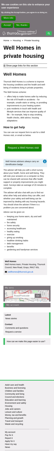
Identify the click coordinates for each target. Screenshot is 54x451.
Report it (9, 438)
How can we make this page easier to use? (26, 341)
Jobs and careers (12, 409)
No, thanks (21, 25)
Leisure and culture (13, 412)
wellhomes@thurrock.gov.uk (20, 272)
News (7, 447)
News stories (11, 318)
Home (6, 40)
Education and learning (15, 400)
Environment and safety (15, 403)
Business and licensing (15, 388)
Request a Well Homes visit (23, 147)
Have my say (11, 444)
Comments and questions (16, 328)
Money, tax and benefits (15, 415)
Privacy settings (27, 31)
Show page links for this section (20, 65)
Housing (17, 40)
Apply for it (9, 441)
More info (8, 18)
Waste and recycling (14, 424)
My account (12, 305)
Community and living (14, 394)
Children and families (14, 391)
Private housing (31, 40)
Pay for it (9, 435)
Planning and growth (14, 418)
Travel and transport (14, 421)
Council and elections (14, 397)
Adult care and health (14, 385)
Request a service (13, 332)
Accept (7, 25)
